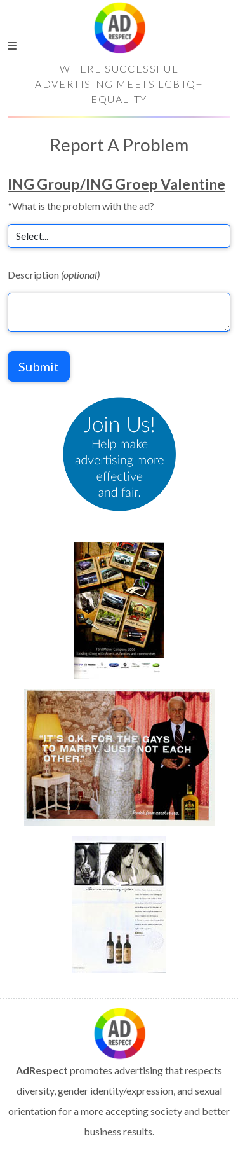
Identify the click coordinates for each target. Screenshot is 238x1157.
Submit (38, 366)
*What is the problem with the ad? (81, 206)
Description (54, 274)
